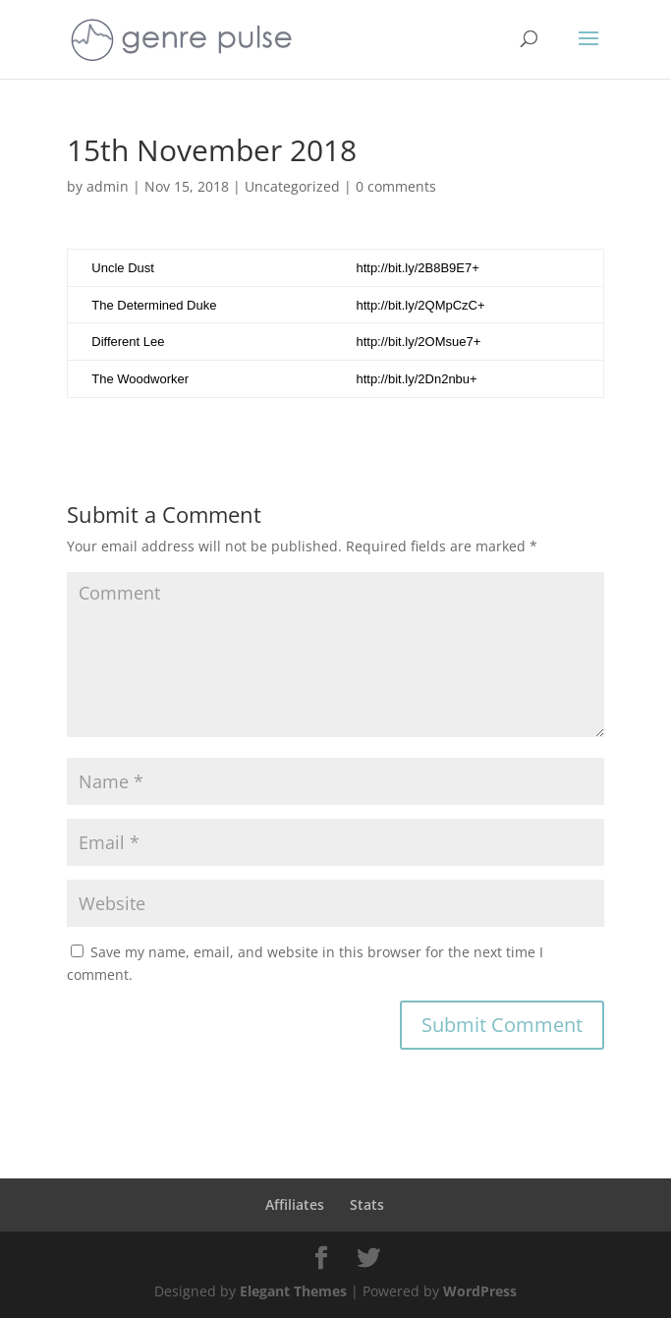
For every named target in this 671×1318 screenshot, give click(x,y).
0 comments (396, 186)
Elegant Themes (293, 1291)
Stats (367, 1204)
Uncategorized (292, 186)
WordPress (480, 1291)
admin (107, 186)
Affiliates (294, 1204)
